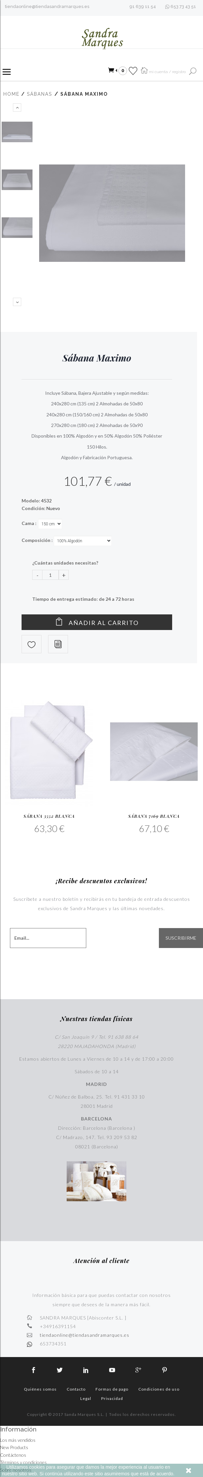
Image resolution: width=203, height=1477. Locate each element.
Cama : (29, 523)
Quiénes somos (40, 1389)
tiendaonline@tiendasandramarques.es (47, 6)
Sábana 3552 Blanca (49, 816)
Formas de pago (112, 1389)
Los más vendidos (17, 1440)
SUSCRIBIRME (181, 938)
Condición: (33, 508)
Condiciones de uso (158, 1389)
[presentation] (134, 963)
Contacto (76, 1389)
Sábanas (39, 94)
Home (11, 94)
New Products (14, 1447)
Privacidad (112, 1398)
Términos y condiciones (23, 1462)
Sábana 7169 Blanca (154, 816)
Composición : (38, 540)
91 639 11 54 (142, 6)
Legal (85, 1398)
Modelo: (31, 500)
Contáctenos (13, 1455)
